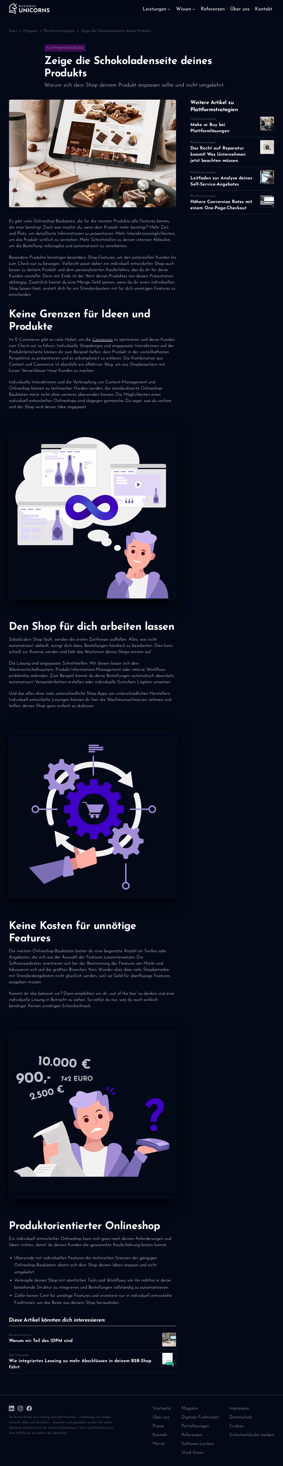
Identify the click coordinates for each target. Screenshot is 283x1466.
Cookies (236, 1426)
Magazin (30, 31)
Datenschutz (240, 1417)
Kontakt (160, 1435)
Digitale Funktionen (200, 1417)
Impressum (239, 1408)
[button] (156, 9)
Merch (158, 1444)
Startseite (162, 1408)
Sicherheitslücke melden (251, 1435)
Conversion (102, 339)
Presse (158, 1426)
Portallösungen (195, 1426)
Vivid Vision (192, 1452)
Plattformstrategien (59, 31)
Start (13, 31)
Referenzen (192, 1435)
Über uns (161, 1417)
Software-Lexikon (198, 1444)
